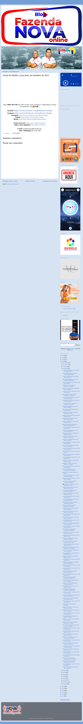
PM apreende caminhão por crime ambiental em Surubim (71, 548)
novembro (65, 364)
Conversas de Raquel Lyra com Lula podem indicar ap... (71, 476)
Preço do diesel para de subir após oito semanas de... (70, 377)
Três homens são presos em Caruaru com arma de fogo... (71, 398)
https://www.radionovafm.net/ (36, 123)
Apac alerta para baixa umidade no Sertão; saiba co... (71, 410)
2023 (63, 361)
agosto (64, 670)
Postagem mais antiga (50, 181)
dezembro (65, 362)
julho (64, 672)
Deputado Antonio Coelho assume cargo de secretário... (70, 643)
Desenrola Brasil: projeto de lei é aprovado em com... (70, 419)
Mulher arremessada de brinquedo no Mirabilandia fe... (71, 562)
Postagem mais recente (10, 181)
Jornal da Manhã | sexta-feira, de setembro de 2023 (70, 616)
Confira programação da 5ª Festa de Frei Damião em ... (71, 371)
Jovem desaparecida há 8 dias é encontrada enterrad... (70, 374)
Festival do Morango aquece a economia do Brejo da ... (69, 577)
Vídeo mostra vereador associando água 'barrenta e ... (71, 518)
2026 (63, 355)
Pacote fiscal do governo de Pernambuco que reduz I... (69, 470)
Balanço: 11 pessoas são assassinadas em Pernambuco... (71, 524)
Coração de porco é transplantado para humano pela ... (70, 598)
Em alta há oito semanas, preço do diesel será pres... (70, 586)
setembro (65, 368)
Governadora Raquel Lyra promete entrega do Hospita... (71, 625)
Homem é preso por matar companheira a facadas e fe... (70, 658)
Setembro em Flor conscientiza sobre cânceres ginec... (71, 592)
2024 (63, 359)
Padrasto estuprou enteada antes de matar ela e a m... (71, 631)
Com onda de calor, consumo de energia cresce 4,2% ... (70, 404)
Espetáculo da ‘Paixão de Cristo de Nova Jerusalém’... (70, 407)
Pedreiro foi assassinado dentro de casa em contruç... (71, 440)
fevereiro (65, 682)
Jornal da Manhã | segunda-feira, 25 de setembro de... (71, 554)
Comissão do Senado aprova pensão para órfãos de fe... (71, 500)
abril (64, 678)
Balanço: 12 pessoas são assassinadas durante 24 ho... (71, 619)
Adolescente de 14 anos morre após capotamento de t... (71, 533)
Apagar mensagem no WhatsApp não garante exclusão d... (71, 595)
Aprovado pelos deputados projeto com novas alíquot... (71, 446)
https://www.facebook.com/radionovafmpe (33, 113)
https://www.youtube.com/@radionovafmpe (33, 111)
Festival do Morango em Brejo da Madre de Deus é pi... (70, 512)
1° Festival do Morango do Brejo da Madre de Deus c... (71, 545)
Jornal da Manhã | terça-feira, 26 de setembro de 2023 (71, 521)
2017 (63, 696)
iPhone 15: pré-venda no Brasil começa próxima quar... (70, 637)
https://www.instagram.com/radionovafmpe (33, 115)
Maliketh (72, 348)
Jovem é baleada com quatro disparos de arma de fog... (71, 527)
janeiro (65, 683)
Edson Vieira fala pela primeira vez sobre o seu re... (71, 649)
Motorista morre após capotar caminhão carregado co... (70, 395)
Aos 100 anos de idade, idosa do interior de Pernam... (70, 491)
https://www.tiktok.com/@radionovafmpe (32, 119)
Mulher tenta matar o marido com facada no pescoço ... (70, 607)
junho (64, 674)
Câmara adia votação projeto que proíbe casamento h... (70, 431)
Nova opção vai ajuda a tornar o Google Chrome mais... (70, 541)
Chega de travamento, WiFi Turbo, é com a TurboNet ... (71, 550)
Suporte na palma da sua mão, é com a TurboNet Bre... (71, 613)
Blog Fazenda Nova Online (69, 308)
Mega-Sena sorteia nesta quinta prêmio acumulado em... (70, 425)
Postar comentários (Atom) (13, 184)
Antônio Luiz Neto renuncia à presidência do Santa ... (69, 506)
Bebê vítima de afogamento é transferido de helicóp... (69, 530)
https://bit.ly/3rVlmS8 (38, 125)
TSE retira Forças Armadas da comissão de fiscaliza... (69, 482)
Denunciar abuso (65, 700)
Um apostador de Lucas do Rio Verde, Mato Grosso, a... (71, 568)
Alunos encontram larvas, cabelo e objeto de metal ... (70, 634)
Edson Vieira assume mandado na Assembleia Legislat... (70, 503)
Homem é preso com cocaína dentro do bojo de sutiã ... (71, 610)
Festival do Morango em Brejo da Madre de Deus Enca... (70, 488)
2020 (63, 690)
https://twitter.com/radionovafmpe (32, 117)
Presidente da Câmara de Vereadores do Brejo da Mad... (71, 646)
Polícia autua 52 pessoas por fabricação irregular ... (69, 386)
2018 (63, 694)
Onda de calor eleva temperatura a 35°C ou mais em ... (71, 580)
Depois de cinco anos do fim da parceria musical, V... (70, 571)
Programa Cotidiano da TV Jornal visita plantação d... (70, 494)
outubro (65, 366)
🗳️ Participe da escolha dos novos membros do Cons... (70, 485)
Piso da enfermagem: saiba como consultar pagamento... (70, 380)
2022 (63, 686)
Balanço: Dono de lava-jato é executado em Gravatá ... (69, 661)
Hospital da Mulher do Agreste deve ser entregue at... (71, 652)
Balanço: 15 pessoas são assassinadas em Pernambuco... (71, 389)
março (64, 680)
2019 (63, 692)
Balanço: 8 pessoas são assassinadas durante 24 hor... (71, 422)
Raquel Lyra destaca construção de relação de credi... (70, 434)
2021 (63, 688)
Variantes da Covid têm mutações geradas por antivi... (70, 413)
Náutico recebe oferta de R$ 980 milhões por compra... (70, 622)
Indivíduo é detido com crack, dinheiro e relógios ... (69, 464)
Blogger (71, 350)
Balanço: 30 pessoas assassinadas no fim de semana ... (71, 557)
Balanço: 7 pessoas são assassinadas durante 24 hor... (71, 461)
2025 (63, 357)
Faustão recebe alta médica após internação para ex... (70, 583)
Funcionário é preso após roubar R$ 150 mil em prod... (71, 401)
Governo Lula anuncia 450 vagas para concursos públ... (71, 449)
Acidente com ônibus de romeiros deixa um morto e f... (70, 437)
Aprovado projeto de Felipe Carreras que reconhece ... (71, 479)
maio (64, 676)
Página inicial (30, 181)
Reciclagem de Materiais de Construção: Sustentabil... (69, 589)
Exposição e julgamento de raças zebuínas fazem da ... (70, 539)
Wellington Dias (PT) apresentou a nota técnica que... (70, 509)
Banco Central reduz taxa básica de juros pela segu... (71, 667)
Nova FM (65, 315)
